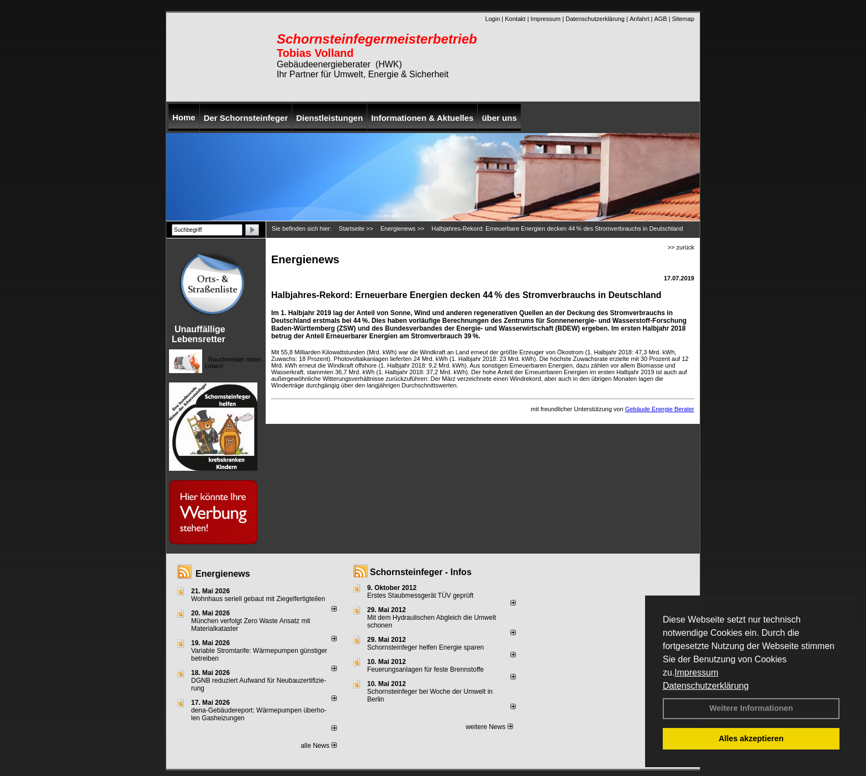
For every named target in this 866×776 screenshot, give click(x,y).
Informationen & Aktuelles (422, 118)
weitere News (489, 727)
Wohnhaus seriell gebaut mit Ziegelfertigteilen (258, 599)
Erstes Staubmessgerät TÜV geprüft (420, 595)
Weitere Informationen (751, 708)
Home (184, 117)
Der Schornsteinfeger (246, 118)
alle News (318, 746)
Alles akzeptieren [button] (751, 738)
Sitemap (683, 18)
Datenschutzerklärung (706, 685)
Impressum (696, 672)
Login (492, 18)
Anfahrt (639, 18)
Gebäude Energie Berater (659, 409)
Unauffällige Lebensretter (198, 334)
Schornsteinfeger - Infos (421, 572)
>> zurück (681, 247)
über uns (499, 118)
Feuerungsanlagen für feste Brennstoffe (425, 669)
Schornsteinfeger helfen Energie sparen (425, 647)
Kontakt (515, 18)
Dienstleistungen (329, 118)
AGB (660, 18)
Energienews (223, 573)
